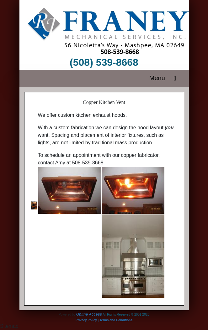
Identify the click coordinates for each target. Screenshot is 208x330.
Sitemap (9, 326)
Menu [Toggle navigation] (164, 78)
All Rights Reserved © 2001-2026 (126, 314)
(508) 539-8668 (104, 62)
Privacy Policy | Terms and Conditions (104, 320)
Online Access (89, 314)
